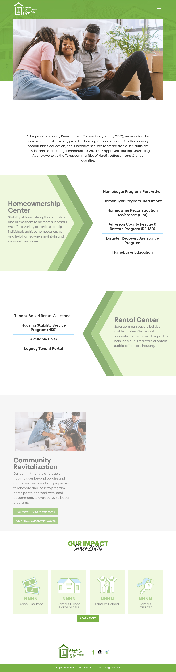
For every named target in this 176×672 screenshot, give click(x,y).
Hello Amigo (105, 667)
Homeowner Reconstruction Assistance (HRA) (132, 213)
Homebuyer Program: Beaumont (132, 201)
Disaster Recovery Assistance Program (132, 240)
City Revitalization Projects (36, 525)
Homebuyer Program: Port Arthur (132, 191)
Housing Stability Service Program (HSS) (43, 327)
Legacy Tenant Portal (43, 348)
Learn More (88, 618)
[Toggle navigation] (159, 8)
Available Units (43, 339)
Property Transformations (36, 516)
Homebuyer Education (132, 252)
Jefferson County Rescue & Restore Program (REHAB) (132, 226)
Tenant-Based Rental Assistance (43, 315)
